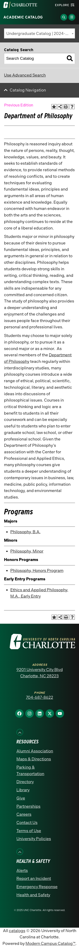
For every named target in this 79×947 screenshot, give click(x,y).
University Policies (33, 838)
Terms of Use (28, 830)
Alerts (22, 870)
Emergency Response (37, 886)
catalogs (17, 930)
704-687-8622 (39, 697)
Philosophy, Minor (26, 551)
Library (22, 790)
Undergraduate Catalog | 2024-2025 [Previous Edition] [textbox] (40, 33)
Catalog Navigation (28, 90)
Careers (23, 814)
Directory (25, 781)
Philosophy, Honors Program (36, 570)
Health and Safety (33, 895)
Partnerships (28, 806)
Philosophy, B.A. (25, 531)
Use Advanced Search (25, 75)
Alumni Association (34, 751)
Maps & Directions (33, 759)
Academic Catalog (23, 17)
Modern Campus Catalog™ (50, 943)
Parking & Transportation (30, 770)
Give (20, 798)
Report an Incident (33, 878)
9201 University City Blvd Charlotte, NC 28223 (39, 673)
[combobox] (39, 33)
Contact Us (26, 822)
